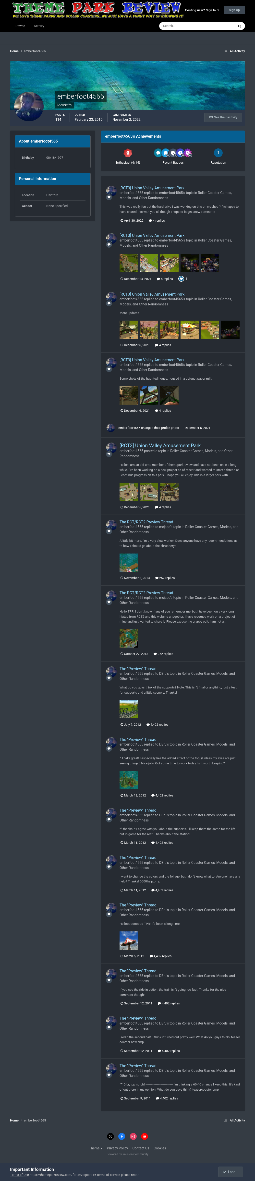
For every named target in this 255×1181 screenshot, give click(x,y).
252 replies (165, 578)
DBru (163, 673)
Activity (39, 26)
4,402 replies (157, 724)
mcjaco (164, 527)
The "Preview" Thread (138, 668)
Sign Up (234, 10)
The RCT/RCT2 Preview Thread (146, 522)
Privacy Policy (117, 1148)
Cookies (160, 1148)
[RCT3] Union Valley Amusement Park (152, 188)
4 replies (157, 220)
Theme (95, 1148)
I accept (231, 1172)
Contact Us (141, 1148)
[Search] (182, 26)
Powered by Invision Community (127, 1154)
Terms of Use (19, 1175)
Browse (19, 26)
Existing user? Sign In (202, 10)
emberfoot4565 (131, 193)
